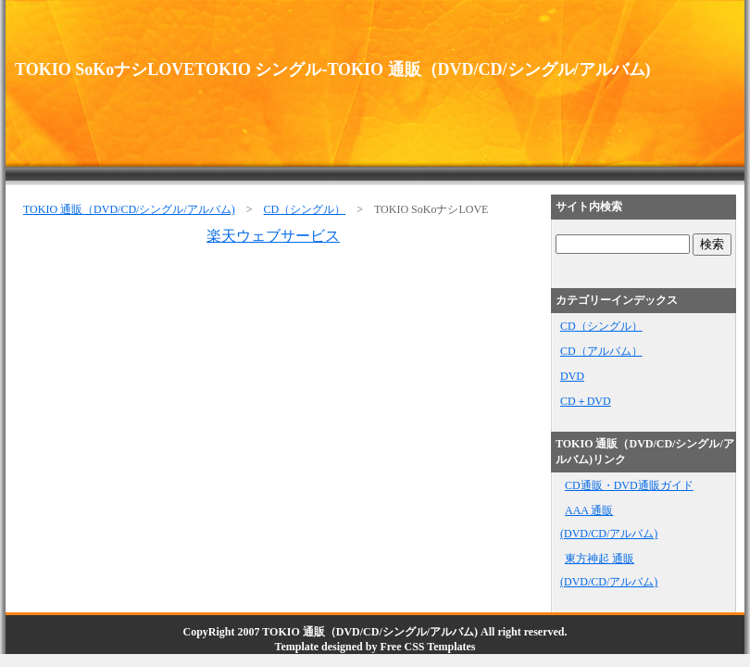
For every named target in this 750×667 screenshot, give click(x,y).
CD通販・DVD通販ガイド (629, 485)
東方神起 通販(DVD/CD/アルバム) (608, 570)
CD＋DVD (585, 401)
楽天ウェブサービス (273, 236)
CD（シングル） (305, 209)
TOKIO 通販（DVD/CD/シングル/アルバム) (129, 209)
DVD (572, 376)
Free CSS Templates (427, 646)
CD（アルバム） (601, 351)
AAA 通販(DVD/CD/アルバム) (608, 522)
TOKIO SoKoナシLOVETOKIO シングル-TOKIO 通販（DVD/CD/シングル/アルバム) (333, 69)
